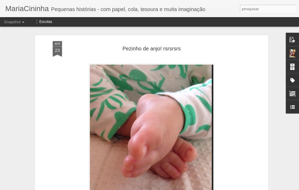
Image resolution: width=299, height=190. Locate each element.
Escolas (45, 22)
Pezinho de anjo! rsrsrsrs (151, 46)
